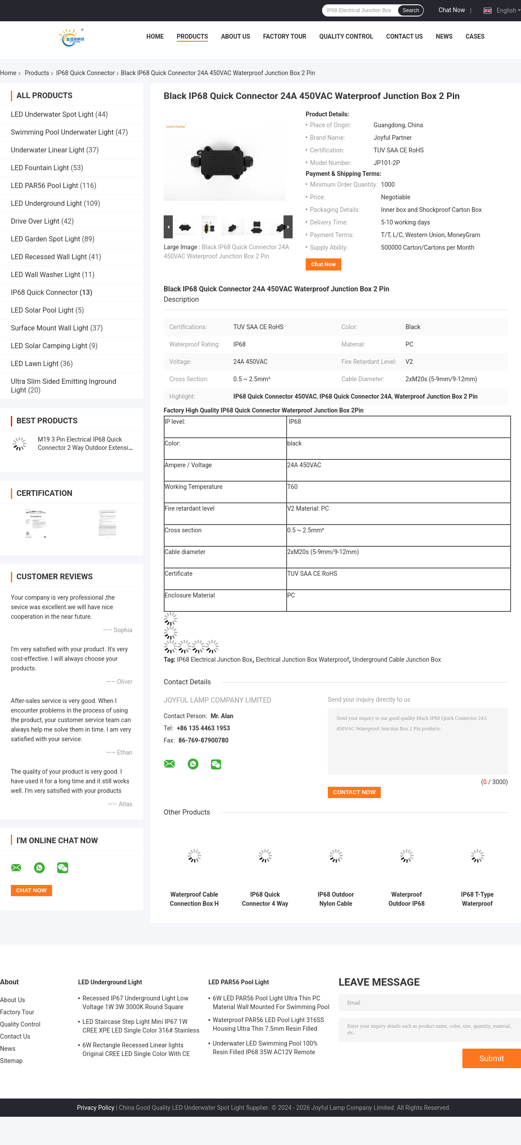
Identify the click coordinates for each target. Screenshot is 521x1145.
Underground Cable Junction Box (397, 659)
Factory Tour (285, 36)
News (444, 36)
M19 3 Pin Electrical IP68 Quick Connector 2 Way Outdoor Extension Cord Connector (86, 447)
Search (410, 10)
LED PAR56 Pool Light (44, 185)
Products (192, 36)
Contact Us (404, 36)
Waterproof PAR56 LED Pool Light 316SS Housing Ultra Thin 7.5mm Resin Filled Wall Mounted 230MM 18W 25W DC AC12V (268, 1025)
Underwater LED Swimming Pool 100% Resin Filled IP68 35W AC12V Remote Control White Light (265, 1049)
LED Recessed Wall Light (49, 257)
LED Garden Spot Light (45, 239)
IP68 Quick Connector (85, 72)
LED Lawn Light (35, 364)
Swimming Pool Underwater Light (62, 132)
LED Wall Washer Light (45, 275)
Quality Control (346, 36)
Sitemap (11, 1060)
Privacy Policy (95, 1107)
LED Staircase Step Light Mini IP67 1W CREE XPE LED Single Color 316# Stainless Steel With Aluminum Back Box (140, 1027)
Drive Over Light (35, 221)
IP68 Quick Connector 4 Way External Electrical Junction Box (265, 899)
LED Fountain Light (40, 168)
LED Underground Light (46, 203)
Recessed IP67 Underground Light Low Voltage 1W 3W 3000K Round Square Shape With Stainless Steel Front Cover (135, 1004)
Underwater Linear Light (48, 150)
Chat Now (452, 10)
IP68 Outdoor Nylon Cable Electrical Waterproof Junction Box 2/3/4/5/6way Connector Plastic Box (336, 899)
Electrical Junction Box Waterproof (302, 659)
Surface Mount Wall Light (50, 328)
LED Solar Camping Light (49, 346)
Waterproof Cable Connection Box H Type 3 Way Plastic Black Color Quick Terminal (194, 899)
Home (155, 36)
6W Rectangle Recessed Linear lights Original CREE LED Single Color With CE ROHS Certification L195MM (136, 1051)
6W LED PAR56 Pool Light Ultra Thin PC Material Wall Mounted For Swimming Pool (271, 1002)
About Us (235, 36)
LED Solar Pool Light (42, 310)
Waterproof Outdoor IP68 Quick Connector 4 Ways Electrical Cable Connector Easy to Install (406, 899)
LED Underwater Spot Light (52, 114)
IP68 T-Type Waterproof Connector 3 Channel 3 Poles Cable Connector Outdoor (477, 899)
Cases (475, 36)
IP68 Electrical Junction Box (215, 659)
